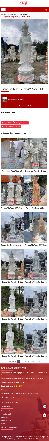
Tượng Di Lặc (5, 417)
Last (38, 361)
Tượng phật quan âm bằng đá (11, 126)
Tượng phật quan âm (21, 123)
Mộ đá (3, 423)
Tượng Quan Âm (6, 411)
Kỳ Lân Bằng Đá (6, 414)
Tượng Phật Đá (7, 123)
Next (33, 361)
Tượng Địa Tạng (6, 420)
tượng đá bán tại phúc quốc (9, 402)
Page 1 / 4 (12, 361)
